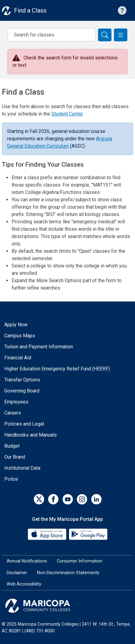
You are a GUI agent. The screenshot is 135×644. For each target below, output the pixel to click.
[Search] (104, 34)
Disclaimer (17, 572)
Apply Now (15, 325)
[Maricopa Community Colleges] (67, 606)
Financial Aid (17, 358)
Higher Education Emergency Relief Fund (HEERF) (57, 369)
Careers (12, 413)
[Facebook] (53, 499)
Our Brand (14, 457)
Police (11, 479)
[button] (120, 34)
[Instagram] (82, 499)
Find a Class (30, 10)
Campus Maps (19, 336)
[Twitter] (39, 499)
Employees (16, 402)
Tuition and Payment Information (38, 347)
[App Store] (47, 534)
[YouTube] (67, 499)
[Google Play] (88, 534)
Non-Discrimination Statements (68, 572)
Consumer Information (79, 561)
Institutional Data (22, 468)
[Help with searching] (122, 10)
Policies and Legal (24, 424)
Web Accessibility (24, 584)
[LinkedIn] (96, 499)
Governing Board (21, 391)
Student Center (67, 114)
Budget (12, 446)
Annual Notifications (27, 561)
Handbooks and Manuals (30, 435)
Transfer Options (22, 380)
